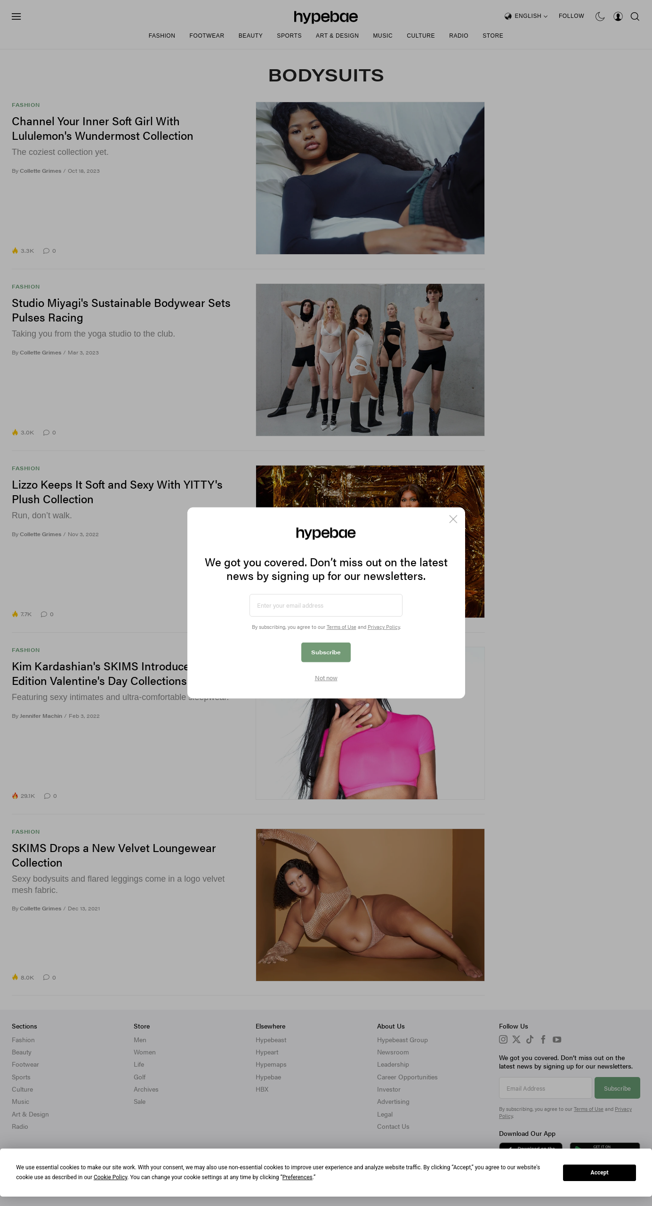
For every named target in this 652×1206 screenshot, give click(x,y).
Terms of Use (341, 626)
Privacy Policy (384, 626)
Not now (326, 678)
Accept (600, 1172)
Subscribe (326, 652)
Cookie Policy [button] (110, 1177)
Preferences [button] (297, 1177)
